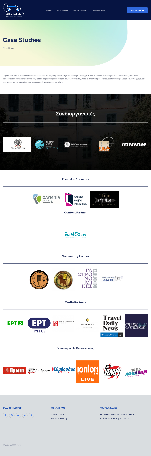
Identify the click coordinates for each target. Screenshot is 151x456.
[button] (137, 10)
